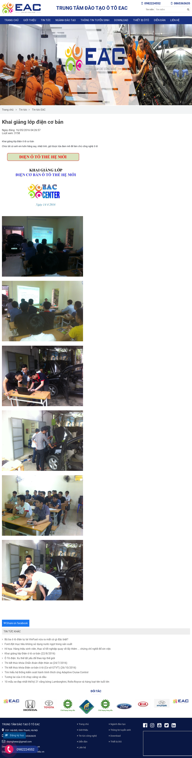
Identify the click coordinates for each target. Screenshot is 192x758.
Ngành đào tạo (65, 20)
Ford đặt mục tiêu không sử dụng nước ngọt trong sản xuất (37, 644)
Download (121, 20)
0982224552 (151, 3)
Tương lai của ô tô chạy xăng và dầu (24, 677)
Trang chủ (11, 20)
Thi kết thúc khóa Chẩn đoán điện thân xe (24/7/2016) (34, 662)
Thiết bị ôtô (141, 20)
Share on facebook (16, 623)
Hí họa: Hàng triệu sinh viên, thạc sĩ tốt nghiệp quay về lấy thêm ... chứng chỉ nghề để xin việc (56, 648)
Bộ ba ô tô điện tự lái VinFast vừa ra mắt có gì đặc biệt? (35, 639)
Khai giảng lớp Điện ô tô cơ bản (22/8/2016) (28, 653)
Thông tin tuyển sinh (95, 20)
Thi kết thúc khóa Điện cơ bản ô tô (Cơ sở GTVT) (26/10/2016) (39, 667)
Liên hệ (175, 20)
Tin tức (46, 20)
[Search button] (188, 9)
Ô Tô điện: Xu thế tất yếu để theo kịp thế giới (28, 658)
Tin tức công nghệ (88, 735)
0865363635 (180, 3)
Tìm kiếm (150, 9)
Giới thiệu (29, 20)
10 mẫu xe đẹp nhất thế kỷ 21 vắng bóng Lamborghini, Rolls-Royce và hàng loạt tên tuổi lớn (55, 681)
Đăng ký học (14, 735)
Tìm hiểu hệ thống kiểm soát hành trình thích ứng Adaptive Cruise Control (45, 672)
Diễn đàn (159, 20)
